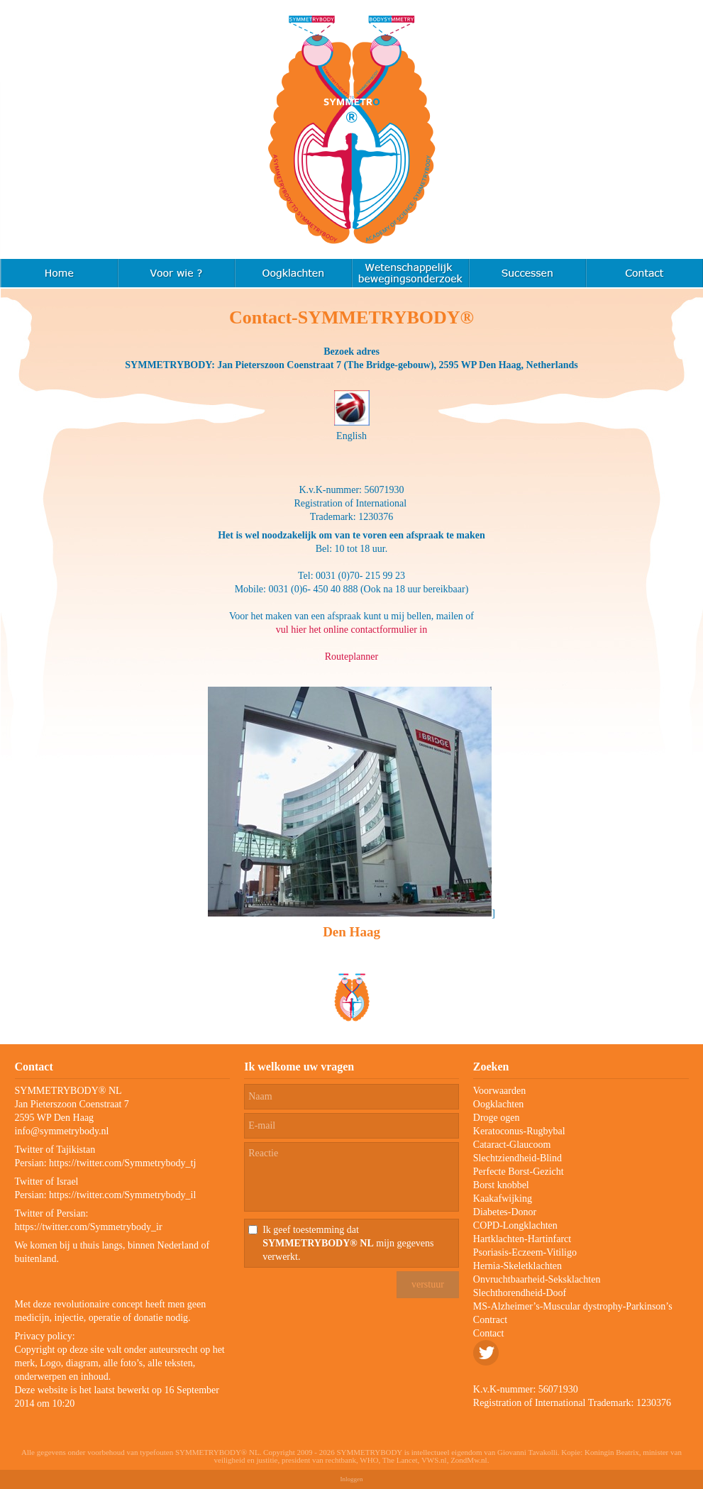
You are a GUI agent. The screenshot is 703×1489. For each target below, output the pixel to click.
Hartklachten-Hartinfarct (522, 1239)
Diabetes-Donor (504, 1212)
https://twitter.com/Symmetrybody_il (122, 1195)
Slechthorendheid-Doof (519, 1293)
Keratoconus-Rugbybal (519, 1131)
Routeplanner (351, 656)
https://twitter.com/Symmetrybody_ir (88, 1227)
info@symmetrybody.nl (62, 1131)
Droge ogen (496, 1117)
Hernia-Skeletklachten (517, 1266)
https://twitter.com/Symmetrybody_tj (122, 1163)
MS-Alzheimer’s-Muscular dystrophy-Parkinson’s (572, 1306)
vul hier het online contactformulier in (351, 629)
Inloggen (352, 1479)
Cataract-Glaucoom (512, 1144)
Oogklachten (498, 1104)
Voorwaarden (499, 1090)
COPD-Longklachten (515, 1225)
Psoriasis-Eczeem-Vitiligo (525, 1252)
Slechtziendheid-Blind (517, 1158)
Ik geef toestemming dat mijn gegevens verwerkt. (347, 1243)
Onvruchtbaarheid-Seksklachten (537, 1279)
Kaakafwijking (502, 1198)
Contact (488, 1333)
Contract (490, 1319)
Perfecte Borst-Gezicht (518, 1171)
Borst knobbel (501, 1185)
